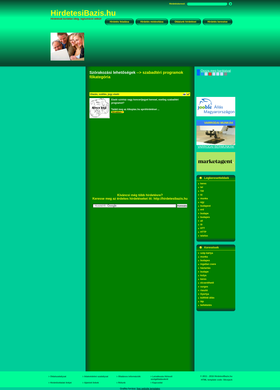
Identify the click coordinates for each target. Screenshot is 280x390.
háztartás (205, 268)
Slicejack (227, 380)
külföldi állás (207, 297)
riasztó (204, 290)
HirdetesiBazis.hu (83, 13)
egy (202, 202)
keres (203, 183)
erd (202, 209)
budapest (205, 206)
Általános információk (129, 376)
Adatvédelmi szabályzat (96, 376)
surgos (204, 286)
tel (201, 187)
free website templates (148, 388)
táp (202, 301)
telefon (204, 235)
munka (204, 198)
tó (201, 194)
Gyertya (204, 294)
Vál (202, 191)
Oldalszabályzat (58, 376)
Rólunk (121, 382)
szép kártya (206, 253)
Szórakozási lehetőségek (112, 72)
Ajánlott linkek (91, 382)
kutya (203, 275)
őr (201, 224)
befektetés (206, 305)
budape (204, 213)
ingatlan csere (208, 264)
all (201, 220)
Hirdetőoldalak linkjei (61, 382)
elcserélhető (207, 282)
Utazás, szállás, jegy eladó (104, 94)
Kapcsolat (157, 382)
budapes (205, 217)
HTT (202, 228)
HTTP (203, 232)
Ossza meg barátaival (214, 70)
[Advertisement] (161, 46)
